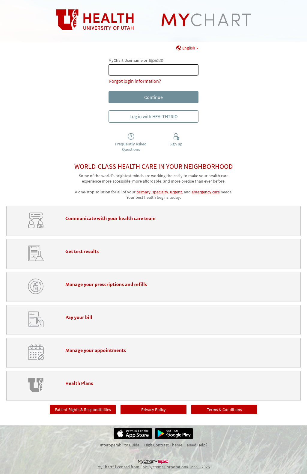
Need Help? (197, 445)
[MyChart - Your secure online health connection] (153, 19)
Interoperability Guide (119, 445)
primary (143, 192)
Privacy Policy (153, 409)
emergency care (206, 192)
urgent (176, 192)
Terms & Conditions (224, 409)
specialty (160, 192)
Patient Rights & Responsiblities (83, 409)
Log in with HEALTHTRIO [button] (154, 116)
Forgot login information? (135, 81)
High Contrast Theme (163, 445)
